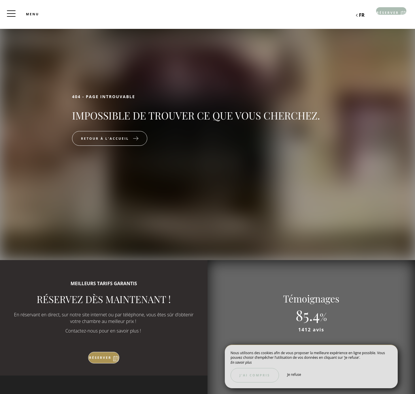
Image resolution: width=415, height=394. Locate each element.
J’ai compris (254, 375)
